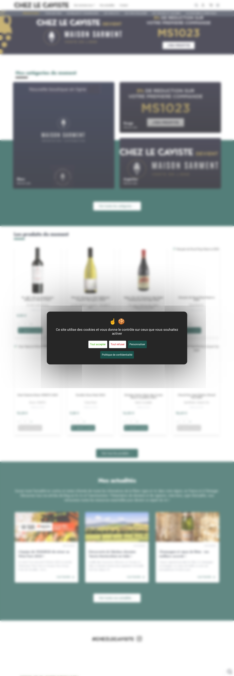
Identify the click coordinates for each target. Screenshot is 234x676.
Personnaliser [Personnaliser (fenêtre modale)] (137, 344)
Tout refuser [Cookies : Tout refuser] (117, 344)
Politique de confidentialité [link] (117, 354)
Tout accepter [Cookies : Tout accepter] (98, 344)
